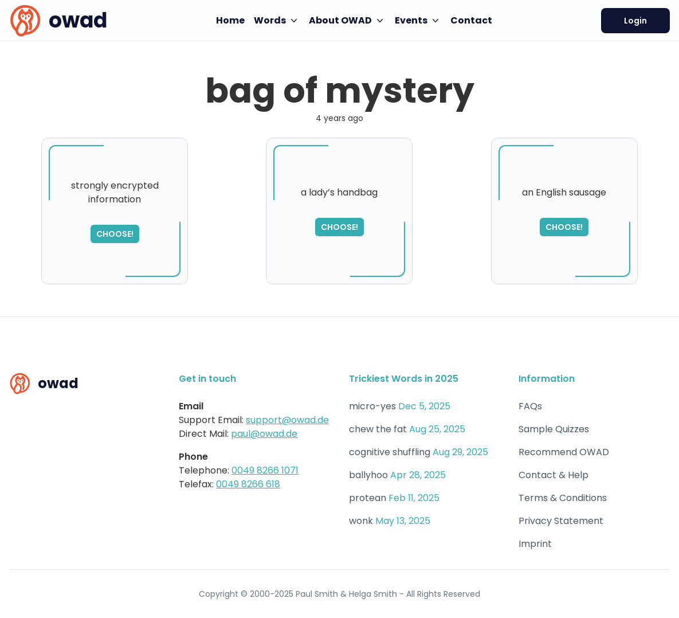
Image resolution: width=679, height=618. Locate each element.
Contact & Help (553, 475)
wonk (361, 520)
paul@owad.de (264, 433)
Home (230, 20)
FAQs (530, 406)
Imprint (535, 543)
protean (367, 497)
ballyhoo (368, 475)
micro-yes (372, 406)
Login (635, 20)
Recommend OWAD (564, 452)
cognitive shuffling (389, 452)
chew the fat (378, 429)
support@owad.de (287, 420)
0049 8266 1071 (265, 470)
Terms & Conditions (563, 497)
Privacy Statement (561, 520)
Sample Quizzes (554, 429)
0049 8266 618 (248, 484)
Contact (471, 20)
